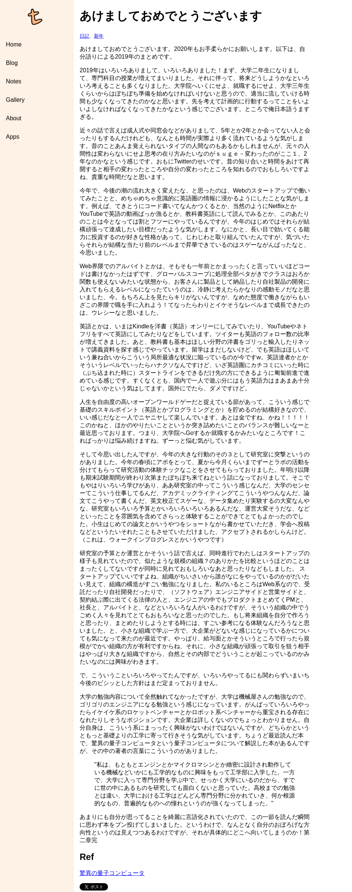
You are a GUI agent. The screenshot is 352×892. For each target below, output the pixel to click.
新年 (99, 36)
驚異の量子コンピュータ (112, 873)
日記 (84, 36)
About (13, 118)
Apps (12, 137)
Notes (13, 81)
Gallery (15, 100)
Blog (12, 63)
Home (14, 44)
